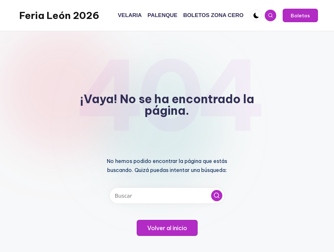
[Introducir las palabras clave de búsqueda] (167, 195)
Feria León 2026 (59, 15)
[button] (300, 15)
